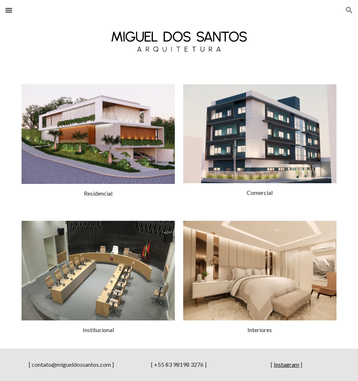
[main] (98, 193)
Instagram (286, 364)
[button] (9, 10)
